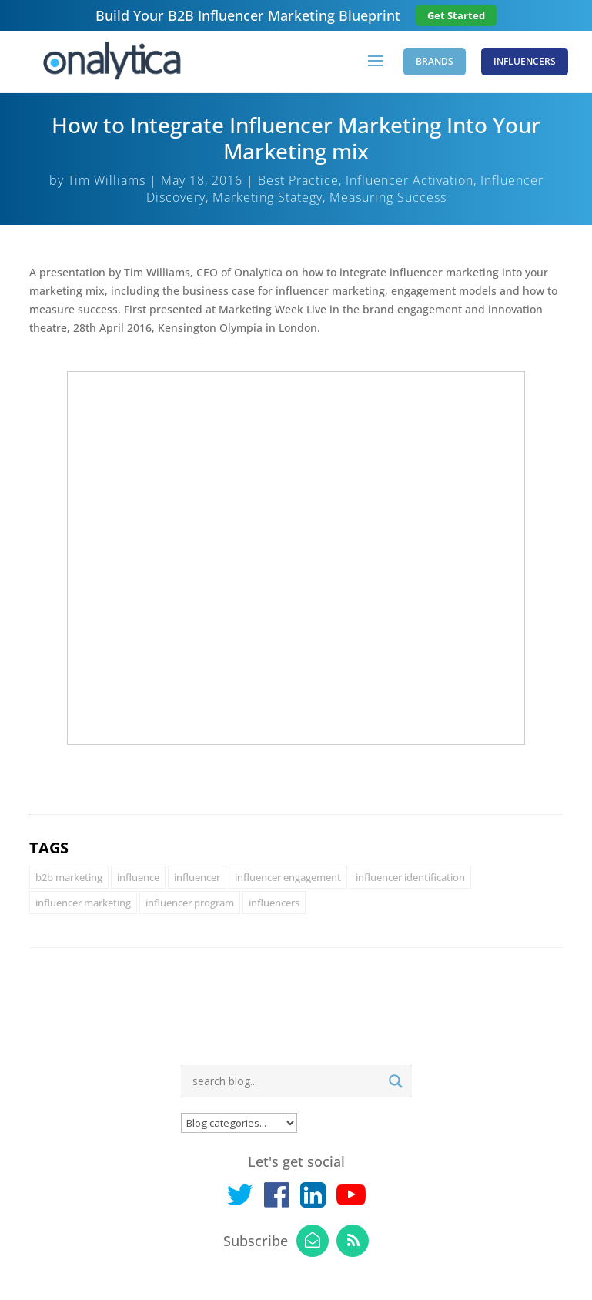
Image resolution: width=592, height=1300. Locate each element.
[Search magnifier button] (396, 1081)
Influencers (524, 61)
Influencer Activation (409, 180)
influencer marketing (83, 903)
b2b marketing (68, 877)
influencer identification (410, 877)
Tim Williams (106, 180)
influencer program (189, 903)
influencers (274, 903)
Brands (434, 61)
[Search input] (284, 1081)
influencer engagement (288, 877)
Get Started (456, 15)
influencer (197, 877)
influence (138, 877)
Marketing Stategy (267, 197)
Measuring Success (388, 197)
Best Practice (298, 180)
